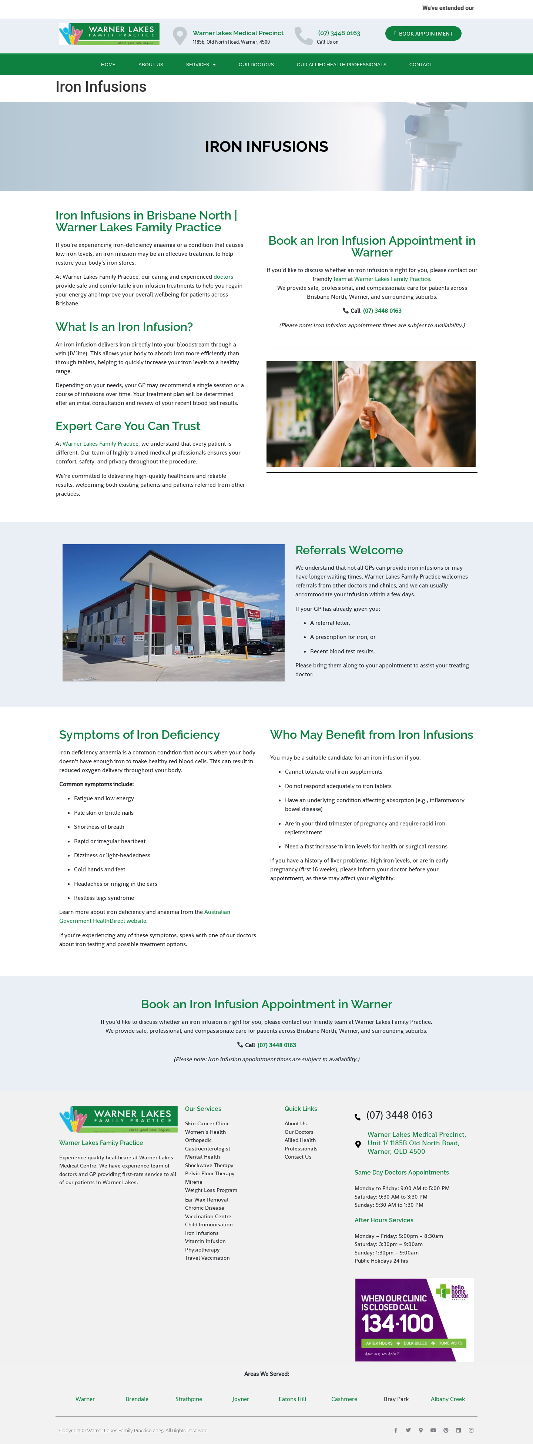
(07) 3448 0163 (338, 33)
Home (108, 64)
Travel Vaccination (207, 1257)
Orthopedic (198, 1139)
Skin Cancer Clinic (207, 1123)
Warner (85, 1399)
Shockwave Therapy (209, 1165)
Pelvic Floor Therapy (210, 1173)
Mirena (193, 1181)
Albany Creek (448, 1399)
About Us (150, 64)
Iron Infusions (202, 1232)
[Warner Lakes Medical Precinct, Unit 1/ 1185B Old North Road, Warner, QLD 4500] (358, 1144)
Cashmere (344, 1399)
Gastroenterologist (207, 1148)
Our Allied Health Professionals (341, 64)
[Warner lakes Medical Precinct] (180, 36)
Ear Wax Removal (206, 1199)
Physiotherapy (202, 1249)
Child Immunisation (209, 1224)
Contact (420, 64)
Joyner (240, 1399)
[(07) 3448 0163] (304, 36)
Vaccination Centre (208, 1216)
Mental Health (202, 1156)
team (339, 279)
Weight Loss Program (212, 1189)
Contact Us (298, 1156)
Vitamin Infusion (205, 1240)
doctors (223, 277)
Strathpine (188, 1399)
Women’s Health (205, 1131)
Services (201, 64)
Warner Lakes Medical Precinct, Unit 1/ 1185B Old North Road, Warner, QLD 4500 (417, 1143)
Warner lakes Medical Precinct (238, 33)
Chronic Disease (204, 1207)
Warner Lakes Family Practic (99, 444)
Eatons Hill (292, 1399)
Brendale (136, 1399)
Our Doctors (256, 64)
